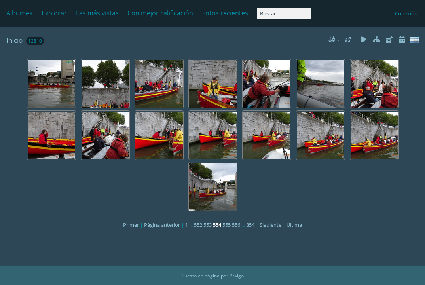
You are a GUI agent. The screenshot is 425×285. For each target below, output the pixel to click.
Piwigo (237, 275)
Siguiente (270, 224)
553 (207, 224)
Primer (131, 224)
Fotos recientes (225, 13)
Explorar (54, 13)
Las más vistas (97, 13)
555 (226, 224)
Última (294, 224)
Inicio (14, 40)
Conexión (406, 13)
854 (250, 224)
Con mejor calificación (160, 13)
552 (198, 224)
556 (236, 224)
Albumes (19, 13)
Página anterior (162, 224)
